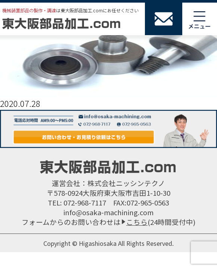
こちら (137, 222)
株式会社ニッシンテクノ (126, 183)
